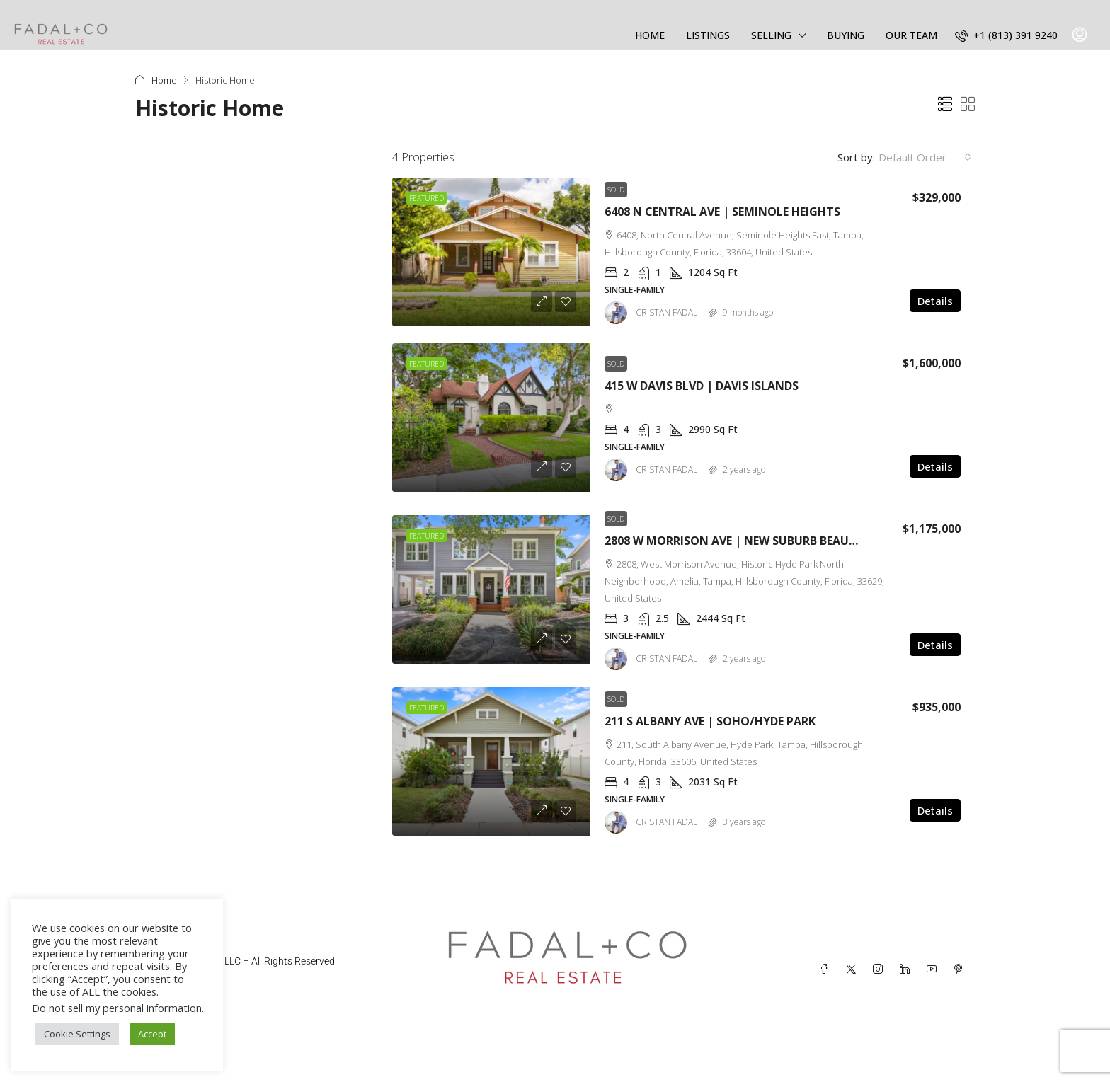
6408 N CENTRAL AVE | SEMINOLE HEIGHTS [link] (722, 211)
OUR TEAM (911, 35)
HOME (650, 35)
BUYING (845, 35)
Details (935, 301)
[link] (491, 252)
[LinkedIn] (907, 969)
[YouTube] (934, 969)
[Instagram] (880, 969)
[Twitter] (854, 969)
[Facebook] (827, 969)
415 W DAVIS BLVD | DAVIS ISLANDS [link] (702, 385)
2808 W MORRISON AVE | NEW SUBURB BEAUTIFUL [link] (743, 540)
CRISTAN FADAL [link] (666, 312)
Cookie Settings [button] (77, 1034)
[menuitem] (1006, 35)
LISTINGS (708, 35)
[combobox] (924, 157)
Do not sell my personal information (117, 1008)
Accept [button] (152, 1034)
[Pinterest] (961, 969)
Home (164, 80)
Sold (615, 190)
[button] (945, 104)
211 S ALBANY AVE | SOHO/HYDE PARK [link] (710, 721)
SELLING (771, 35)
